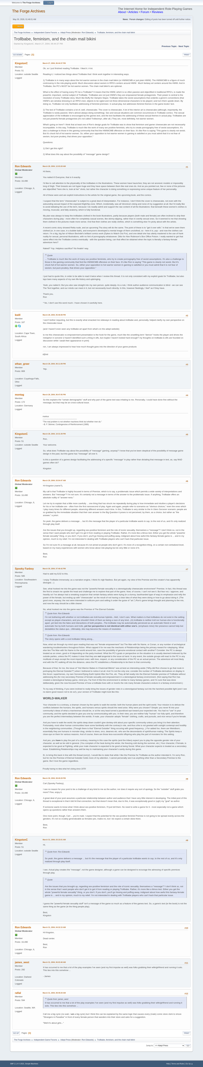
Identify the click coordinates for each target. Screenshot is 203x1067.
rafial (18, 993)
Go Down (17, 55)
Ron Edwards (87, 32)
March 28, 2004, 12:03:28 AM (54, 166)
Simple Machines (31, 1064)
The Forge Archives (28, 11)
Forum (145, 12)
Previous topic (169, 46)
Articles (133, 12)
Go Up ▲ (189, 1064)
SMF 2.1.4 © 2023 (17, 1064)
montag (19, 394)
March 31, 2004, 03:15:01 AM (54, 840)
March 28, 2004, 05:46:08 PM (54, 315)
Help (168, 1064)
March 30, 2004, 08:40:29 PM (54, 778)
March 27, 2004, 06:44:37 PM (54, 63)
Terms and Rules (177, 1064)
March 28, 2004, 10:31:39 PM (54, 434)
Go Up (16, 1033)
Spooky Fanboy (24, 568)
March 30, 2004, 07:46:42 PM (54, 569)
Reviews (157, 12)
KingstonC (21, 63)
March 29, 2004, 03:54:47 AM (54, 480)
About (122, 12)
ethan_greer (22, 363)
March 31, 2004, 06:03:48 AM (54, 962)
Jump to (149, 1045)
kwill (17, 315)
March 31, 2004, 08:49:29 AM (54, 993)
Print (186, 55)
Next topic (184, 46)
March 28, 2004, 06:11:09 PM (54, 364)
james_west (22, 962)
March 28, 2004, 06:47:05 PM (54, 395)
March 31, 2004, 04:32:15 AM (54, 927)
